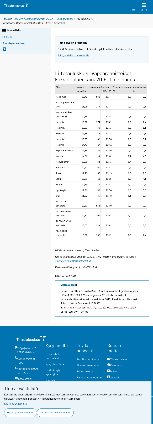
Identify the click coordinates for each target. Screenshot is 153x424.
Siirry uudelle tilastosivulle (73, 55)
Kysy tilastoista (55, 364)
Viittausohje (68, 284)
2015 (49, 18)
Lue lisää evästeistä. (16, 403)
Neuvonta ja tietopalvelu (53, 356)
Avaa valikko (11, 30)
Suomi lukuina (85, 371)
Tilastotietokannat (88, 365)
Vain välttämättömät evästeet (55, 412)
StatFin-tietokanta (88, 359)
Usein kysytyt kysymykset (53, 372)
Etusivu (7, 18)
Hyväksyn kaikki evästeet (20, 412)
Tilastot (17, 18)
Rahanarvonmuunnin (89, 377)
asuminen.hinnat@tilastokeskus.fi (74, 261)
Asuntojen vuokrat (34, 18)
